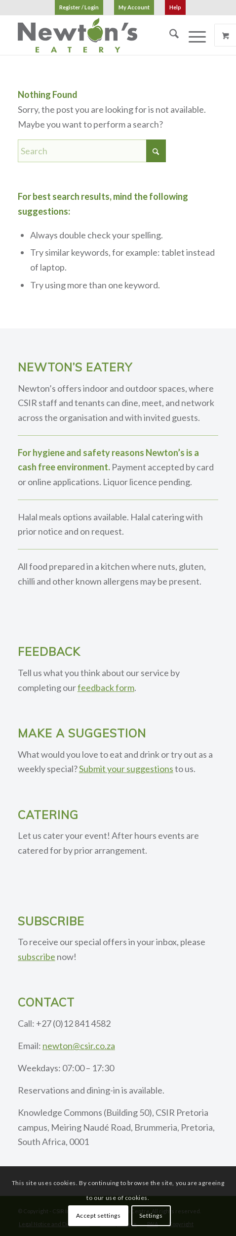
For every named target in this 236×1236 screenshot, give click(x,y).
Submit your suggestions (126, 768)
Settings (151, 1215)
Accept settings (98, 1215)
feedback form (106, 687)
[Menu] (192, 35)
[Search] (169, 35)
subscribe (36, 956)
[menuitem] (79, 7)
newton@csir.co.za (78, 1045)
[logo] (98, 35)
